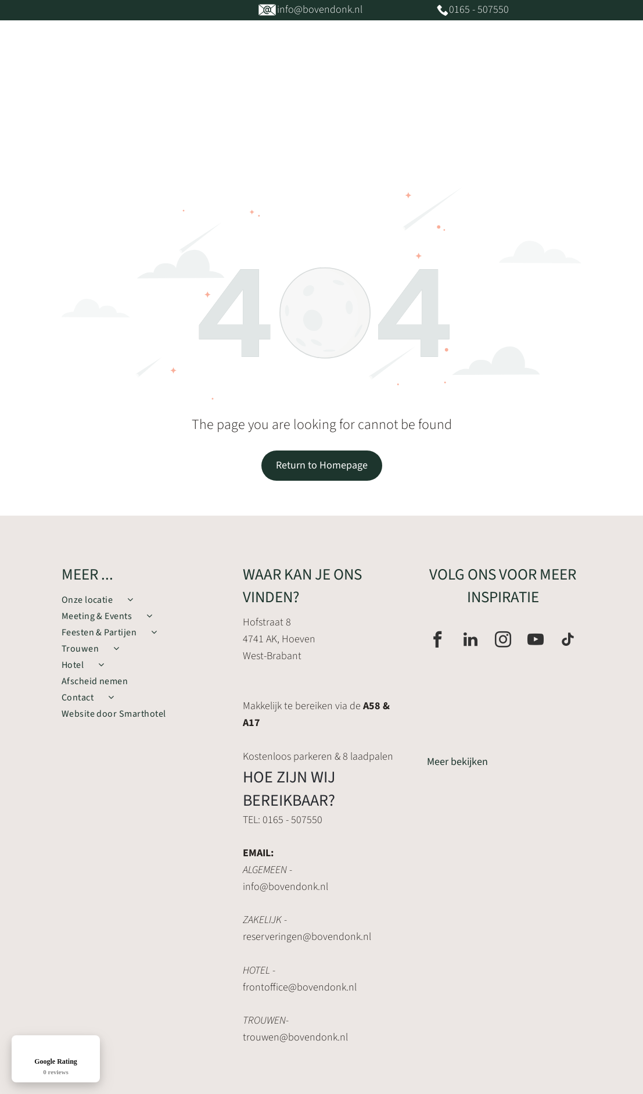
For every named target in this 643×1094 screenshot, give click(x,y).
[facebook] (437, 641)
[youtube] (535, 641)
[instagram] (503, 641)
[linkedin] (470, 641)
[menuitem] (172, 104)
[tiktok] (568, 641)
